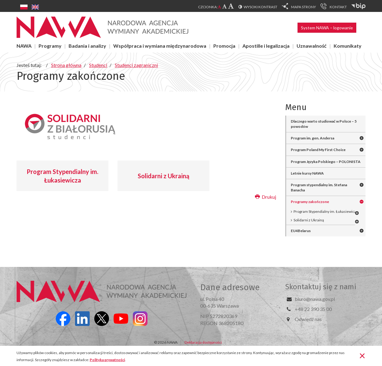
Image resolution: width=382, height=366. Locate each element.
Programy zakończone (310, 201)
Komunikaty (347, 46)
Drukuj (265, 197)
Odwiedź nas (308, 319)
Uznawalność (312, 46)
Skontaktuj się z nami (320, 287)
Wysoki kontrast (260, 7)
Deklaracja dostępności (203, 342)
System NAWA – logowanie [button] (327, 27)
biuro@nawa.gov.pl (315, 299)
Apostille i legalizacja (266, 46)
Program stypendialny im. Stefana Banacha (319, 187)
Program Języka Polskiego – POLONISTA (326, 161)
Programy (50, 46)
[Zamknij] (362, 355)
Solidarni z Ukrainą (163, 175)
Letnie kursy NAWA (307, 173)
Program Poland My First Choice (318, 149)
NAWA (24, 46)
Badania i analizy (87, 46)
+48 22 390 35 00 (313, 309)
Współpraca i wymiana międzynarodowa (159, 46)
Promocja (224, 46)
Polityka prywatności (107, 359)
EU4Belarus (301, 230)
